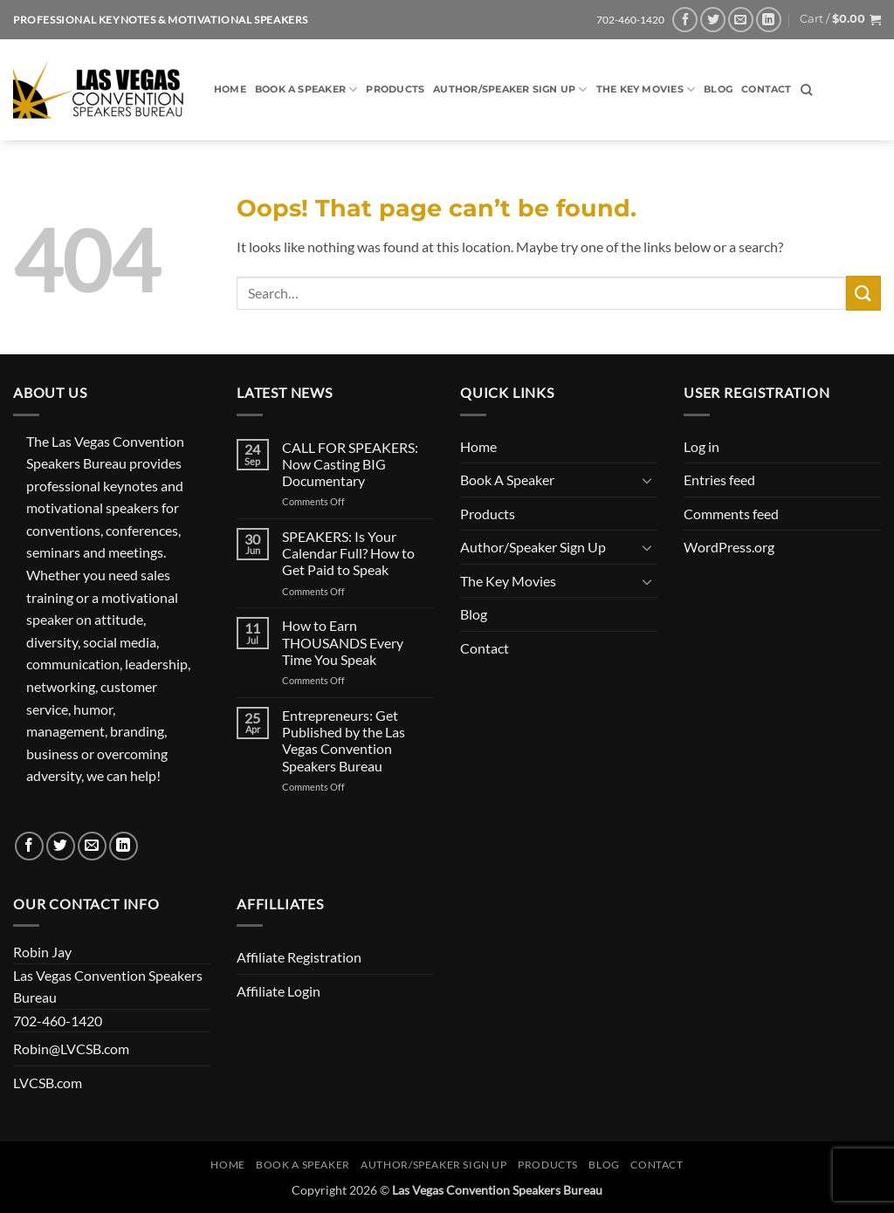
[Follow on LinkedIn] (768, 19)
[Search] (806, 90)
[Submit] (863, 293)
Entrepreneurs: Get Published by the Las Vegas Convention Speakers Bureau (343, 740)
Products (395, 89)
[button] (840, 19)
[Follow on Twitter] (713, 19)
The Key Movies (646, 89)
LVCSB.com (47, 1082)
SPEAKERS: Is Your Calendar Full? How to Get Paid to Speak (348, 553)
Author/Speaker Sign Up (510, 89)
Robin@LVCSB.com (71, 1048)
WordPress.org (729, 546)
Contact (766, 89)
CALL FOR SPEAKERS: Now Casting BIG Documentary (350, 464)
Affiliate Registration (299, 957)
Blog (718, 89)
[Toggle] (646, 479)
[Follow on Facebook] (685, 19)
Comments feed (731, 513)
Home (230, 89)
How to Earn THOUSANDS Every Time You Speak (342, 642)
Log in (701, 446)
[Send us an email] (740, 19)
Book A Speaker (306, 89)
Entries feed (719, 479)
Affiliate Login (278, 991)
